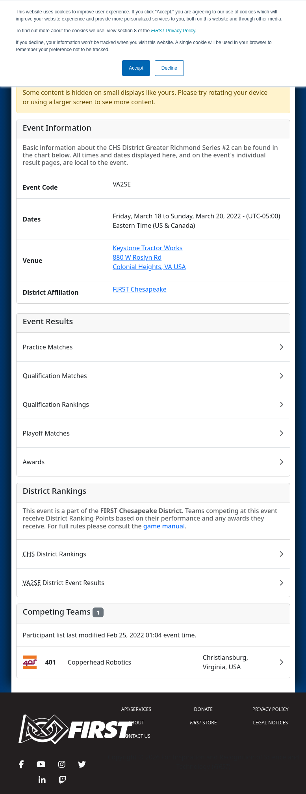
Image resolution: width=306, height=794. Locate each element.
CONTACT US (136, 736)
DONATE (203, 709)
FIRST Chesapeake (140, 289)
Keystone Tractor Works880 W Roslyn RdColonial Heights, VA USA (149, 257)
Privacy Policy (173, 30)
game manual (164, 526)
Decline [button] (169, 68)
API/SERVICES (136, 709)
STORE (203, 722)
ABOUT (136, 722)
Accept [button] (136, 68)
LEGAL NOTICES (270, 722)
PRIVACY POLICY (270, 709)
